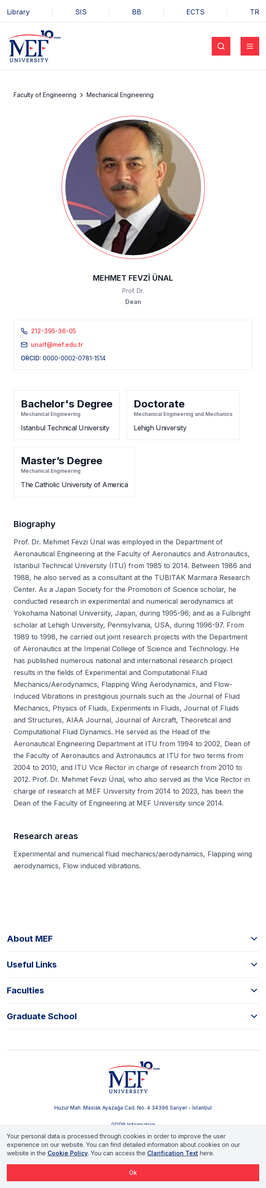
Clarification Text (172, 1153)
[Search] (221, 46)
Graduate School (133, 1016)
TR (254, 12)
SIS (81, 12)
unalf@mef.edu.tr (57, 344)
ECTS (195, 12)
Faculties (133, 990)
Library (18, 12)
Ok (133, 1172)
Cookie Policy (68, 1153)
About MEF (133, 939)
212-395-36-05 (53, 331)
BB (136, 12)
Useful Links (133, 964)
